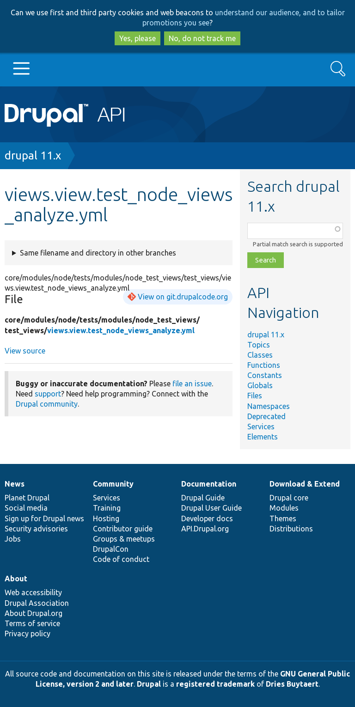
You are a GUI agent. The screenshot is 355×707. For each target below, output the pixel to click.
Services (261, 426)
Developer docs (207, 518)
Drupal (149, 684)
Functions (263, 365)
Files (254, 395)
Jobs (13, 539)
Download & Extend (304, 484)
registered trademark (215, 684)
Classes (260, 355)
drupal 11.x (33, 155)
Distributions (291, 528)
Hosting (106, 518)
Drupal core (288, 498)
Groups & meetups (124, 539)
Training (107, 508)
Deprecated (266, 416)
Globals (260, 385)
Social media (26, 508)
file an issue (192, 383)
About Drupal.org (33, 613)
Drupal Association (37, 603)
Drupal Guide (203, 498)
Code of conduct (121, 559)
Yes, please (137, 38)
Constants (264, 375)
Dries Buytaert (292, 684)
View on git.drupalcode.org (183, 297)
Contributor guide (123, 528)
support (48, 394)
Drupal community (47, 404)
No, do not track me (202, 38)
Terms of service (32, 623)
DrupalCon (111, 549)
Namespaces (268, 406)
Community (113, 484)
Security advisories (36, 528)
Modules (284, 508)
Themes (282, 518)
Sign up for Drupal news (44, 518)
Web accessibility (33, 592)
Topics (258, 345)
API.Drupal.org (205, 528)
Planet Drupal (27, 498)
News (14, 484)
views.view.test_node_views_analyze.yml (121, 330)
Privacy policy (27, 633)
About (16, 578)
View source (25, 351)
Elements (262, 437)
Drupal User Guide (211, 508)
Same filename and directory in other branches (98, 253)
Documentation (208, 484)
